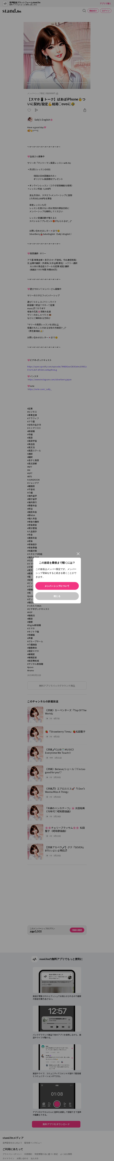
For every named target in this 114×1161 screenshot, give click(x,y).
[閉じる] (78, 553)
